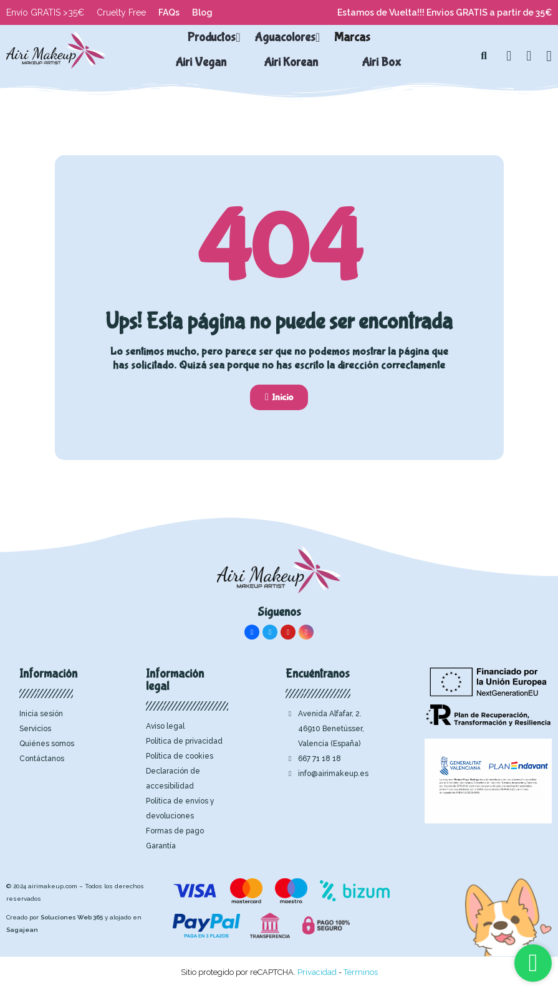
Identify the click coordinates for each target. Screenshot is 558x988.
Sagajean (22, 929)
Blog (202, 12)
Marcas (352, 37)
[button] (483, 56)
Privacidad (317, 972)
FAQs (169, 12)
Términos (361, 972)
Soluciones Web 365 (72, 917)
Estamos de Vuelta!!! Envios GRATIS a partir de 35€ (444, 12)
